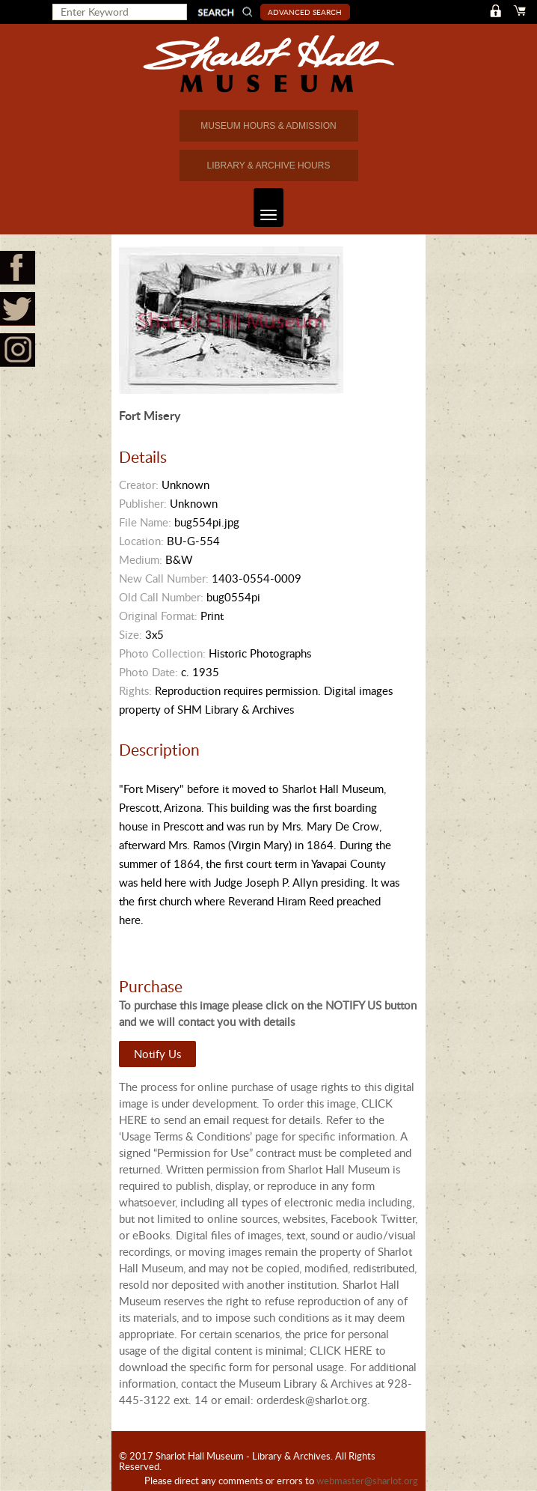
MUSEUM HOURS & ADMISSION (268, 126)
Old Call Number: (161, 596)
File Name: (145, 521)
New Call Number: (164, 578)
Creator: (139, 484)
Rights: (135, 690)
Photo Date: (148, 671)
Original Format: (158, 615)
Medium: (140, 559)
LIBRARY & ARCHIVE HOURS (269, 165)
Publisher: (143, 503)
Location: (141, 540)
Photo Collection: (162, 653)
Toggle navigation (265, 207)
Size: (130, 634)
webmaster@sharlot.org (367, 1480)
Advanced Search (305, 12)
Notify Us (157, 1053)
